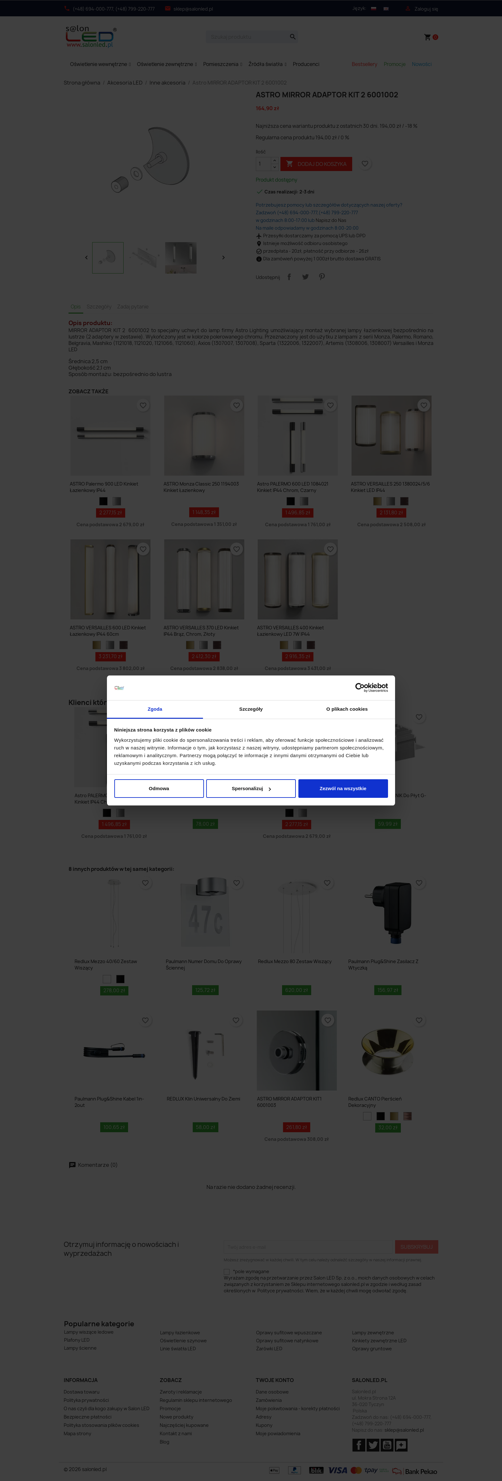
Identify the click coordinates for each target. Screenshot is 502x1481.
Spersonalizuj (251, 788)
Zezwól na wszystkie (343, 788)
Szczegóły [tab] (251, 709)
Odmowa (159, 788)
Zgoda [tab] (155, 709)
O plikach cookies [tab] (347, 709)
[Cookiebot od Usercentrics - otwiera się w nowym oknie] (360, 688)
